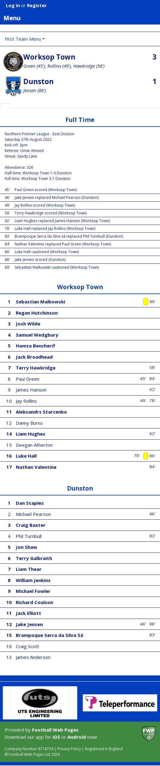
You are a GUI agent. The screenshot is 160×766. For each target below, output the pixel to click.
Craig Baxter (31, 525)
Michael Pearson (33, 514)
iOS (56, 737)
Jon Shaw (26, 547)
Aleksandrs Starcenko (41, 412)
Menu (81, 18)
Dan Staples (30, 503)
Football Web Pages (55, 730)
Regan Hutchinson (37, 313)
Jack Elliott (28, 613)
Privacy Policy (69, 748)
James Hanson (31, 390)
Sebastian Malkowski (40, 301)
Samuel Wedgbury (37, 335)
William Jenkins (33, 580)
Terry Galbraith (34, 558)
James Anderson (33, 657)
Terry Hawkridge (36, 368)
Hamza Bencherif (35, 346)
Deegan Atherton (34, 445)
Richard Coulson (34, 602)
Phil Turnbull (29, 536)
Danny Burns (29, 423)
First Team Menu (23, 39)
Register (37, 5)
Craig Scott (27, 646)
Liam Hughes (30, 434)
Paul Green (27, 379)
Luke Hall (26, 456)
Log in (13, 5)
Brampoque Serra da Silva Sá (49, 635)
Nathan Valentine (36, 467)
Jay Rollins (26, 401)
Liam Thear (29, 569)
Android (76, 737)
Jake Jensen (29, 624)
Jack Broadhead (34, 357)
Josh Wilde (28, 323)
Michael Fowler (33, 591)
